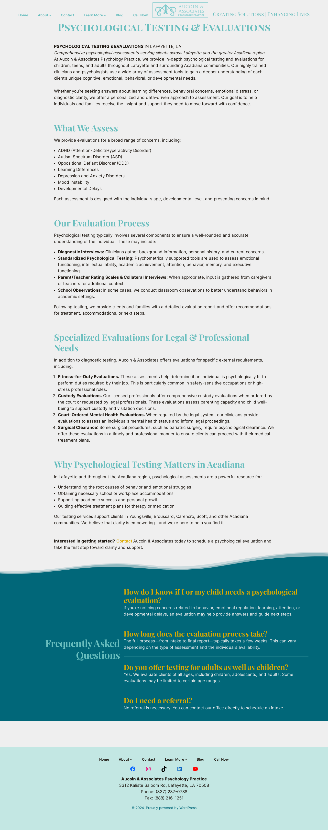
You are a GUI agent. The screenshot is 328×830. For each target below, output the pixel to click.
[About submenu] (50, 15)
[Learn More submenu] (105, 15)
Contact (124, 541)
